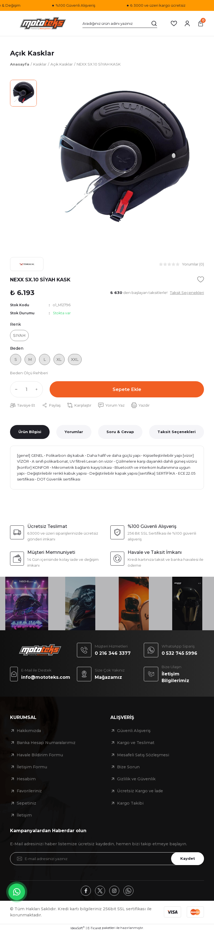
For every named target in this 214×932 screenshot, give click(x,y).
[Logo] (43, 23)
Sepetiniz (26, 803)
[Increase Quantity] (38, 389)
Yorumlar (74, 431)
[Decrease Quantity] (15, 389)
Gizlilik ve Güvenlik (136, 778)
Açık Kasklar (32, 53)
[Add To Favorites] (200, 279)
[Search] (119, 23)
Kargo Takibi (130, 803)
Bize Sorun (128, 766)
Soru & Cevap (120, 431)
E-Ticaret (94, 928)
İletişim (24, 815)
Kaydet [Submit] (187, 858)
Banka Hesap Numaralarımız (46, 742)
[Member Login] (187, 23)
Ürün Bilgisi (29, 431)
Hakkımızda (29, 730)
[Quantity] (26, 389)
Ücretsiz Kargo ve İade (140, 790)
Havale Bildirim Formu (40, 754)
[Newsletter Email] (107, 858)
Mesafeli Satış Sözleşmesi (143, 754)
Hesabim (26, 778)
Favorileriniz (29, 790)
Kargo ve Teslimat (135, 742)
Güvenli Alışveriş (133, 730)
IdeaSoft (77, 928)
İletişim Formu (32, 766)
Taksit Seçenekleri (176, 431)
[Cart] (200, 23)
